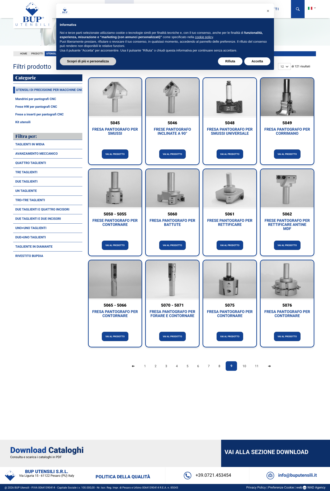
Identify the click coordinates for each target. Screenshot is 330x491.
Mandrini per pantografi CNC (35, 98)
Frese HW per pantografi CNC (36, 106)
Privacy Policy (254, 435)
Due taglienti (26, 181)
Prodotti (37, 53)
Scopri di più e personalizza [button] (88, 61)
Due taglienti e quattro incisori (42, 209)
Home (23, 53)
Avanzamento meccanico (36, 153)
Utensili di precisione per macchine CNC (49, 89)
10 (244, 366)
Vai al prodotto (115, 154)
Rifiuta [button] (230, 61)
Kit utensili (23, 122)
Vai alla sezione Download (266, 399)
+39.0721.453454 (207, 422)
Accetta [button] (257, 61)
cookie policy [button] (204, 37)
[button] (268, 11)
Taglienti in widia (30, 144)
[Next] (269, 365)
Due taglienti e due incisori (38, 218)
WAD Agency (315, 435)
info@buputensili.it (290, 422)
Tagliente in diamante (34, 246)
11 (257, 366)
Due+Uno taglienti (30, 237)
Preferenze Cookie (279, 435)
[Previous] (133, 365)
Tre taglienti (26, 172)
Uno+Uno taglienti (30, 228)
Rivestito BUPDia (29, 255)
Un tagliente (26, 190)
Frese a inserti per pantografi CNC (39, 114)
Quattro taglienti (30, 162)
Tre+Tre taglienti (30, 200)
